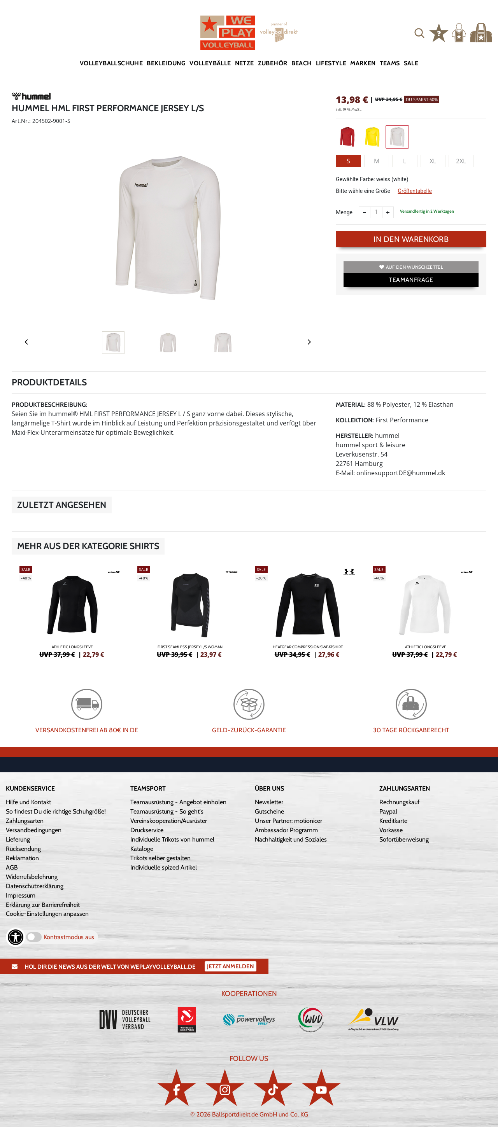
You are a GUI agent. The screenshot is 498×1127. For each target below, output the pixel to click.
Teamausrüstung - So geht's (166, 811)
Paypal (388, 811)
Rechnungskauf (399, 802)
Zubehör (273, 63)
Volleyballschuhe (111, 63)
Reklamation (22, 858)
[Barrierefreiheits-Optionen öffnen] (15, 937)
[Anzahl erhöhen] (388, 212)
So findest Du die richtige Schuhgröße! (56, 811)
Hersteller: (355, 435)
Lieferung (18, 839)
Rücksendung (23, 848)
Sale (411, 63)
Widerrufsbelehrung (32, 876)
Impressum (20, 895)
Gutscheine (269, 811)
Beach (301, 63)
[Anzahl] (376, 212)
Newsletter (269, 802)
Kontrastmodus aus (69, 937)
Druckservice (146, 830)
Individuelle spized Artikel (163, 867)
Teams (390, 63)
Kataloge (141, 848)
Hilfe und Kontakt (28, 802)
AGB (12, 867)
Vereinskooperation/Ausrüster (168, 820)
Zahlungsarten (25, 820)
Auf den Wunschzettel (411, 267)
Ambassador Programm (286, 830)
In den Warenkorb (411, 239)
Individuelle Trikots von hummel (172, 839)
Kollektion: (355, 420)
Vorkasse (391, 830)
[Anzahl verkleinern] (364, 212)
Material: (351, 404)
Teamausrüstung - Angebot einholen (178, 802)
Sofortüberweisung (404, 839)
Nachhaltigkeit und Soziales (291, 839)
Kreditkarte (393, 820)
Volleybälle (210, 63)
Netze (244, 63)
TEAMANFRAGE (411, 280)
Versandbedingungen (33, 830)
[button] (419, 32)
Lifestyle (331, 63)
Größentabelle (414, 191)
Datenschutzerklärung (34, 886)
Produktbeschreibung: (50, 404)
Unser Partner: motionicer (288, 820)
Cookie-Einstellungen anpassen (47, 913)
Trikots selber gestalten (160, 858)
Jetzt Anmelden (230, 966)
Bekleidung (166, 63)
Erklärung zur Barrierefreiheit (43, 904)
